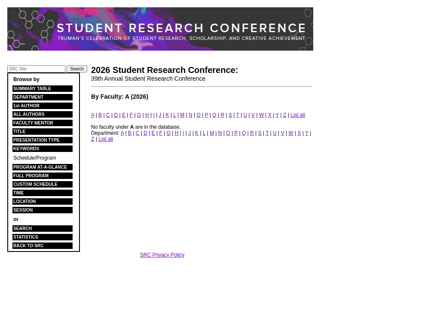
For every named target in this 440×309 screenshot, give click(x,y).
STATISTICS (25, 237)
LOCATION (24, 201)
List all (297, 115)
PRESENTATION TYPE (36, 140)
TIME (18, 193)
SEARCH (22, 228)
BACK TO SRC (28, 245)
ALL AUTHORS (28, 114)
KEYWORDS (26, 148)
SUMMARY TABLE (32, 88)
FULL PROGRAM (31, 175)
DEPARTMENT (28, 97)
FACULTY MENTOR (33, 123)
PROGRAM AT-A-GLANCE (40, 167)
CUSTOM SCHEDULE (35, 184)
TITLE (19, 131)
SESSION (23, 210)
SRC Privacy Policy (162, 255)
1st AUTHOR (26, 105)
